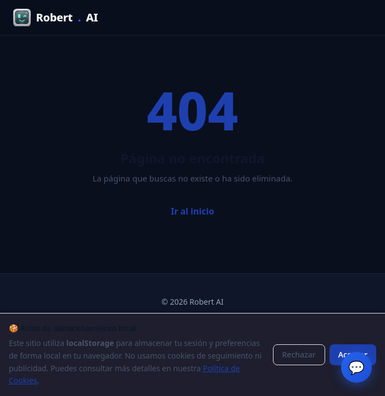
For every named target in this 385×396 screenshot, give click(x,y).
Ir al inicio (192, 211)
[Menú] (361, 18)
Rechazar (299, 354)
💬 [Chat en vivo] (356, 367)
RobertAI (55, 17)
